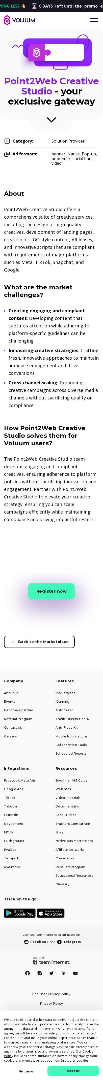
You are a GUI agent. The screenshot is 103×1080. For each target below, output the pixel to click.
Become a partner (19, 710)
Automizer (64, 710)
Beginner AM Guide (72, 780)
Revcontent (13, 824)
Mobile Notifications (72, 736)
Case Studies (66, 815)
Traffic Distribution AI (73, 719)
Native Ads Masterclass (74, 841)
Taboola (10, 806)
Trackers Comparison (73, 824)
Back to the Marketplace (43, 641)
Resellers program (70, 867)
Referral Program (18, 719)
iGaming (63, 701)
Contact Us (13, 727)
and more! (12, 867)
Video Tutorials (68, 798)
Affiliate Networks (70, 850)
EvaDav (10, 850)
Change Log (66, 858)
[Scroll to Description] (51, 121)
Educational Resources (74, 875)
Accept (73, 1071)
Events (9, 701)
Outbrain (11, 815)
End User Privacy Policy (51, 994)
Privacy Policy (51, 1003)
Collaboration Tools (71, 745)
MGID (8, 832)
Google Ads (13, 789)
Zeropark (11, 858)
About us (11, 693)
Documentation (69, 806)
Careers (10, 736)
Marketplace (65, 693)
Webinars (63, 789)
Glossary (62, 884)
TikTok (9, 798)
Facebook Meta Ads (20, 780)
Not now (25, 1071)
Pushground (14, 841)
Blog (59, 832)
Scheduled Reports (71, 753)
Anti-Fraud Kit (67, 727)
